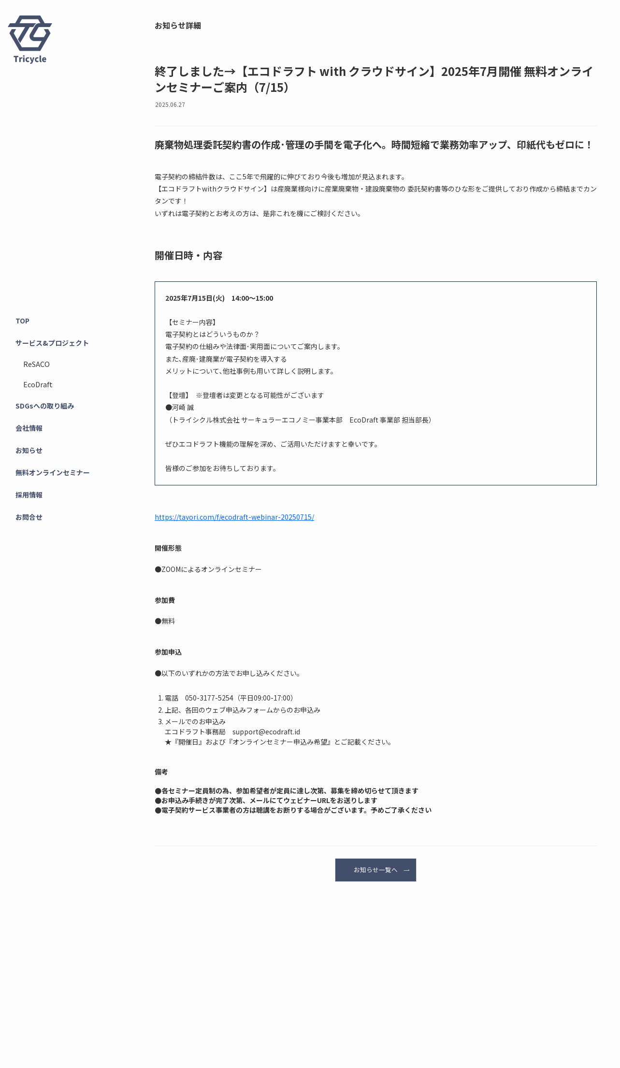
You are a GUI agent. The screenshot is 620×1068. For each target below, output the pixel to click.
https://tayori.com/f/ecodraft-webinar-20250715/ (234, 517)
